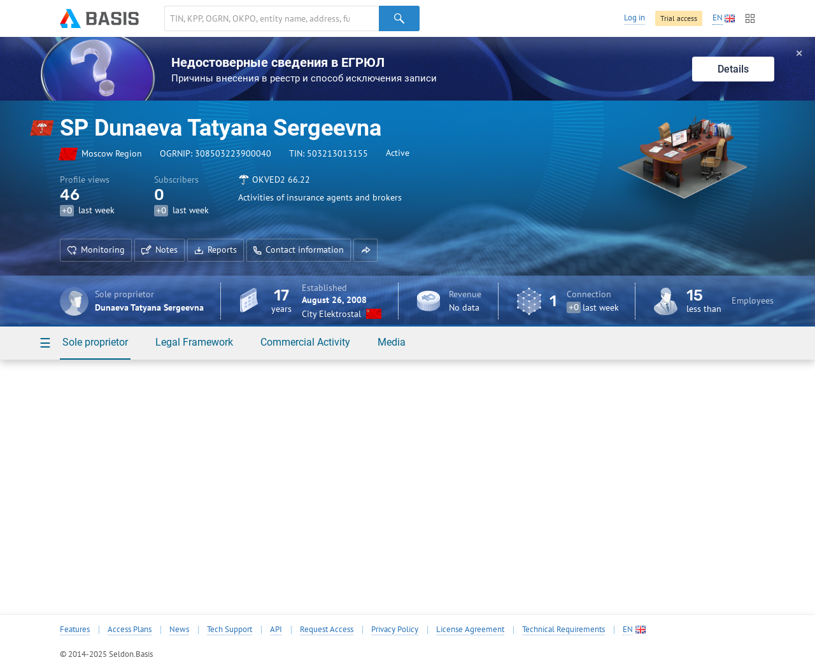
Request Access (326, 629)
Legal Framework (194, 342)
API (276, 629)
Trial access (678, 18)
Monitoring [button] (96, 249)
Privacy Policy (394, 629)
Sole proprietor (95, 342)
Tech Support (229, 629)
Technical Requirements (563, 629)
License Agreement (470, 629)
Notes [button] (159, 249)
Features (75, 629)
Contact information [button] (298, 249)
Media (392, 342)
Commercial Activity (305, 342)
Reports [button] (215, 249)
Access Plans (130, 629)
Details (733, 69)
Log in (634, 17)
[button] (365, 250)
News (179, 629)
